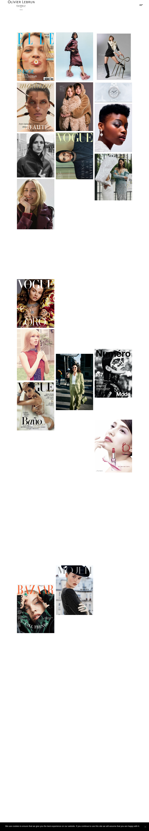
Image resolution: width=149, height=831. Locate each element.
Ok (142, 826)
